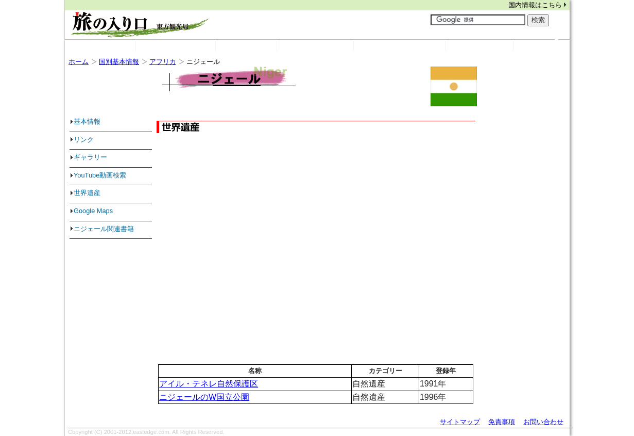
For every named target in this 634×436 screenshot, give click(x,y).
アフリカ (162, 62)
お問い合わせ (543, 422)
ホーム (100, 46)
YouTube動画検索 (100, 175)
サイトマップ (460, 422)
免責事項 (501, 422)
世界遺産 (315, 46)
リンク (259, 44)
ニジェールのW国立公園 (204, 397)
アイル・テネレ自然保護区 (208, 383)
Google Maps (93, 211)
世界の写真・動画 (412, 44)
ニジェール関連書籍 (104, 229)
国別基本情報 (188, 44)
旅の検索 (492, 44)
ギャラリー (90, 157)
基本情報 (87, 121)
